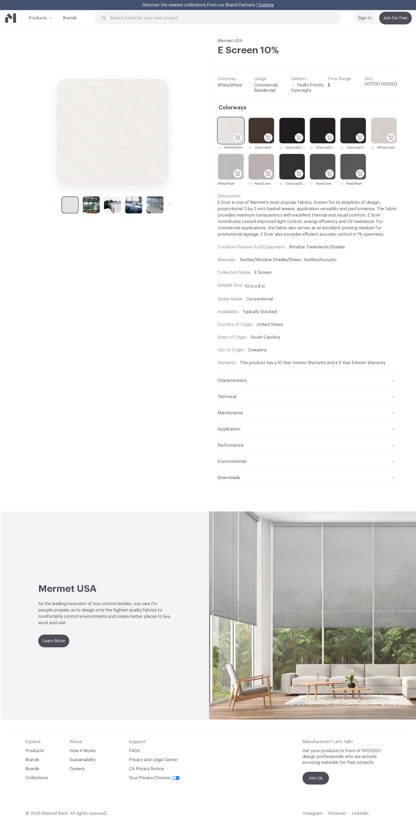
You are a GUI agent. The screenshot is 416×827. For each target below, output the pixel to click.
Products (38, 17)
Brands (70, 18)
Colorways (232, 107)
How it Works (83, 751)
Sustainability (83, 760)
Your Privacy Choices (154, 778)
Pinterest (337, 813)
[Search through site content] (220, 18)
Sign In (365, 18)
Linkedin (360, 813)
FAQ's (134, 751)
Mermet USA (230, 41)
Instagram (312, 813)
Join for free (395, 18)
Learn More (53, 641)
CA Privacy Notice (146, 769)
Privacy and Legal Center (153, 760)
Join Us (316, 778)
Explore (266, 5)
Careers (77, 769)
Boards (32, 769)
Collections (36, 778)
